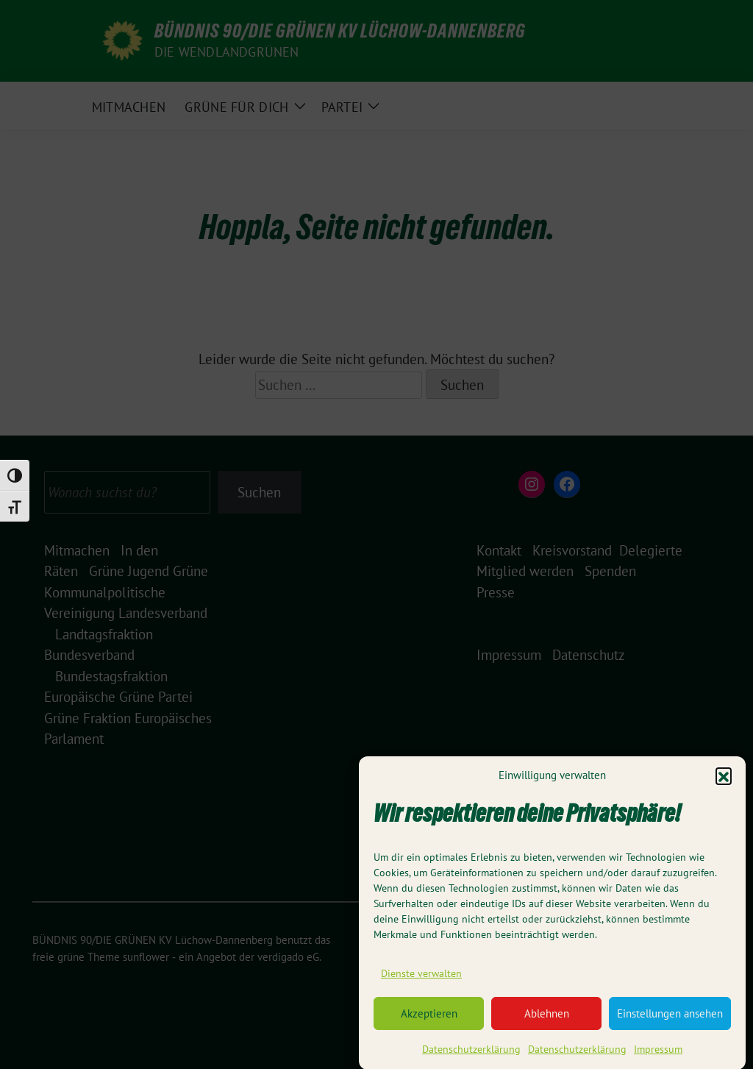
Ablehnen (546, 1022)
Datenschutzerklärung (471, 1058)
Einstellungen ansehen (670, 1022)
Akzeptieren (429, 1022)
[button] (723, 783)
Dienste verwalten (421, 981)
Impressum (658, 1058)
